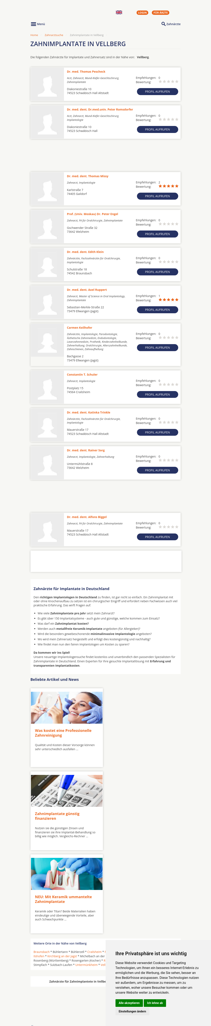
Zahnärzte (173, 24)
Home (34, 35)
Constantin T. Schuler (82, 374)
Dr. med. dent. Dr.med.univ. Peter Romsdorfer (100, 109)
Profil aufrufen (157, 91)
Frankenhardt (133, 867)
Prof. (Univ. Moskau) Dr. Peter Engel (92, 214)
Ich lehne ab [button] (155, 1003)
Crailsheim (94, 867)
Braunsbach (42, 867)
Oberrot (135, 871)
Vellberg (106, 880)
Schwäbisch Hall (154, 875)
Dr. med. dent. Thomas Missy (87, 176)
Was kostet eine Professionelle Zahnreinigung (63, 732)
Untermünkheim (86, 880)
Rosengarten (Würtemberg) (122, 875)
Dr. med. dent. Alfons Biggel (87, 517)
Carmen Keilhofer (79, 328)
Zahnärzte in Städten (86, 992)
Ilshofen (39, 871)
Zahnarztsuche (54, 35)
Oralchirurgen (43, 992)
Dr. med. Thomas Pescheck (86, 71)
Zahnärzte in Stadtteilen (81, 999)
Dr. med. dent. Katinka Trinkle (88, 412)
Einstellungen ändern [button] (132, 1011)
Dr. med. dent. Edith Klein (85, 252)
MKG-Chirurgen (44, 997)
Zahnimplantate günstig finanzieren (132, 732)
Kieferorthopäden (46, 1002)
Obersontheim (154, 871)
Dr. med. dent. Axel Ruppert (87, 290)
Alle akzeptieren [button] (129, 1003)
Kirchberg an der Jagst (62, 871)
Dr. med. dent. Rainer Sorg (86, 450)
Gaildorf (150, 867)
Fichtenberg (113, 867)
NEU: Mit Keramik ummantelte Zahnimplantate (63, 814)
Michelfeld (120, 871)
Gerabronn (166, 867)
